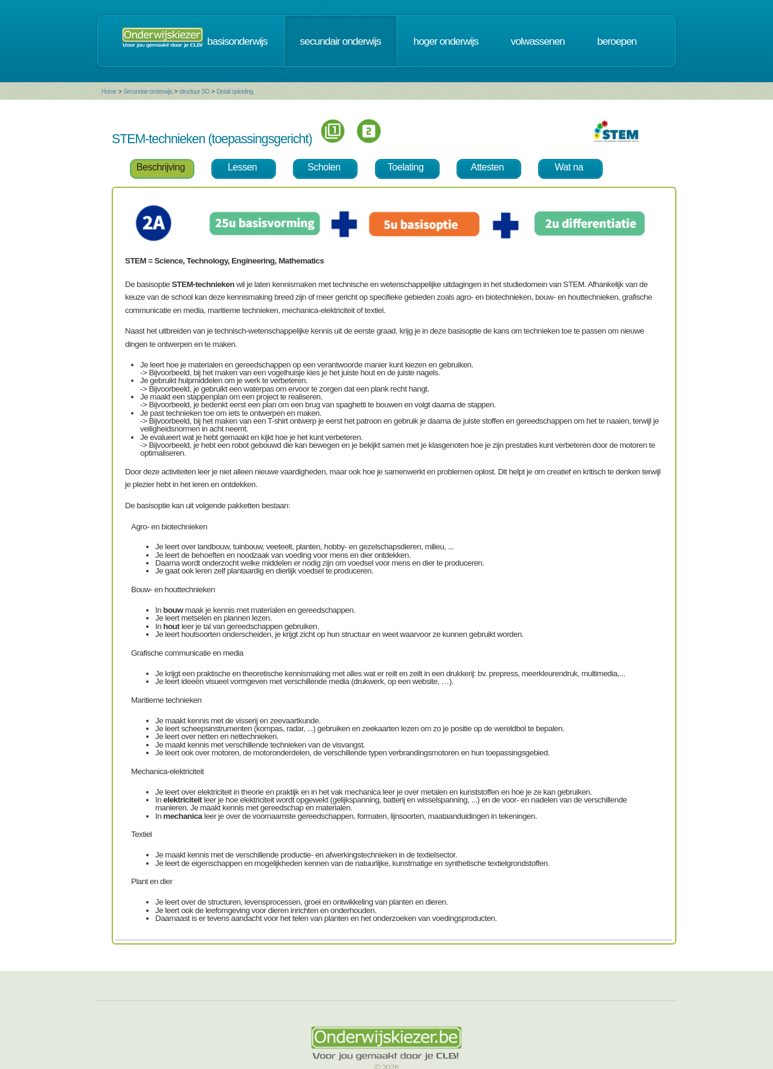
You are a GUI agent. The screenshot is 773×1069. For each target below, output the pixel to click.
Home (109, 91)
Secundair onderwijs (147, 91)
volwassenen (538, 41)
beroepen (617, 41)
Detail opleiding (235, 91)
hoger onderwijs (446, 41)
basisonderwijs (237, 41)
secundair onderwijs (340, 41)
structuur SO (194, 91)
